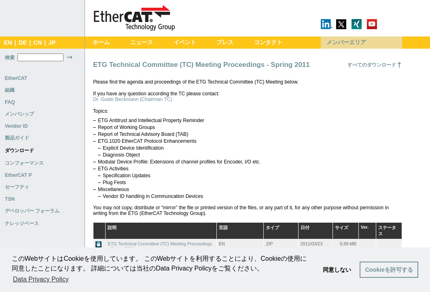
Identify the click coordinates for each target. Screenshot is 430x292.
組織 (10, 90)
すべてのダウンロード (371, 65)
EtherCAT (16, 78)
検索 (10, 57)
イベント (185, 42)
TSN (10, 199)
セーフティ (17, 187)
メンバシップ (19, 114)
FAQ (10, 102)
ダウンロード (19, 150)
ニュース (141, 42)
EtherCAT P (18, 175)
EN (8, 42)
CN (37, 42)
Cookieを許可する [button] (389, 269)
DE (23, 42)
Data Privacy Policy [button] (41, 279)
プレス (224, 42)
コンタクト (268, 42)
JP (52, 42)
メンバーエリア (346, 42)
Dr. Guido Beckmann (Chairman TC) (132, 99)
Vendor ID (16, 126)
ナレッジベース (22, 223)
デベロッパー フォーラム (32, 211)
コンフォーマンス (24, 163)
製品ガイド (17, 138)
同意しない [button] (337, 269)
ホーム (101, 42)
